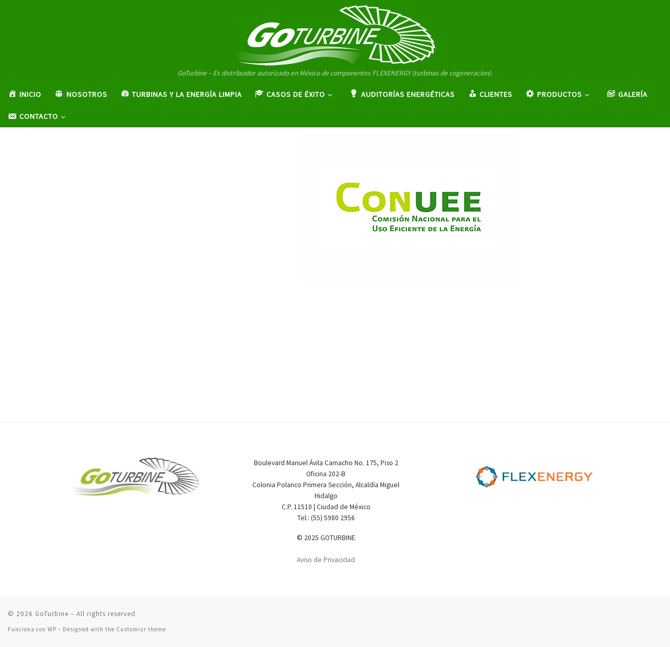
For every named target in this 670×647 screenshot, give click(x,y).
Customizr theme (141, 629)
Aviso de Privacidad (326, 559)
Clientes (469, 184)
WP (52, 629)
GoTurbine (52, 613)
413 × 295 (425, 184)
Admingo (222, 184)
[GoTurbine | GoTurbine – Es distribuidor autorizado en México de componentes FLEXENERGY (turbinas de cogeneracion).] (335, 34)
